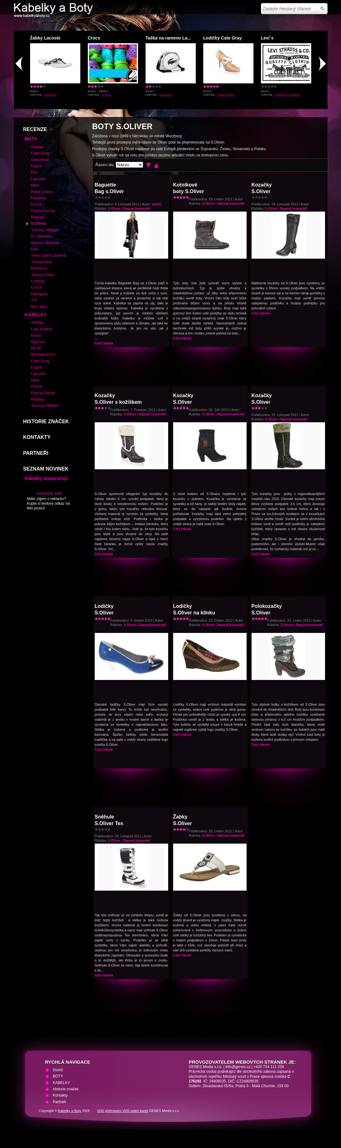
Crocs (94, 37)
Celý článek (104, 343)
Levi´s (267, 37)
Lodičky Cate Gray (222, 37)
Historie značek (288, 94)
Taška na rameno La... (168, 37)
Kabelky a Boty (69, 1111)
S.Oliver (114, 208)
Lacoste (50, 94)
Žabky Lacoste (45, 37)
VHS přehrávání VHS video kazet (122, 1111)
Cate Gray (225, 94)
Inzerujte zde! (50, 493)
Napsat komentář (136, 208)
